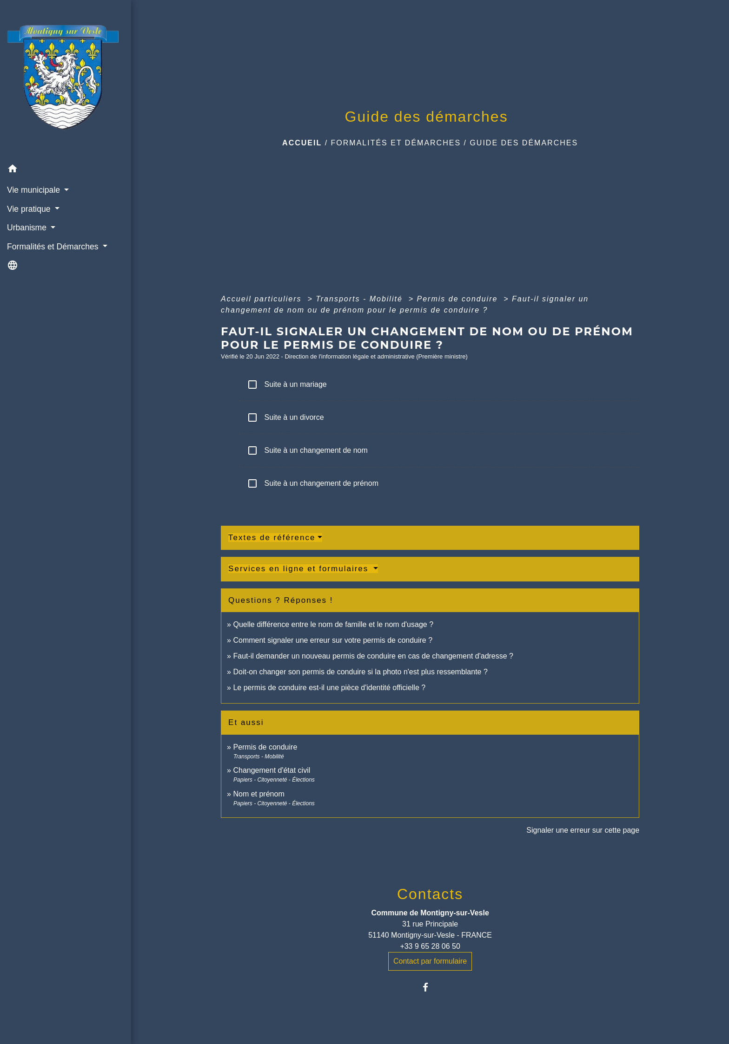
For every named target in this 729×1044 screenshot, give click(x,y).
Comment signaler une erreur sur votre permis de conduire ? (332, 640)
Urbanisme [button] (28, 227)
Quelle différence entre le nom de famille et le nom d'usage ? (333, 624)
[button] (65, 170)
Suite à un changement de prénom (312, 483)
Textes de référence (271, 537)
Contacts (430, 894)
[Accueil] (65, 80)
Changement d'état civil (271, 770)
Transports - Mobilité (360, 299)
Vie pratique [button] (30, 209)
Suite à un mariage (287, 384)
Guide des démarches (524, 143)
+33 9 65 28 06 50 (430, 946)
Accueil (302, 143)
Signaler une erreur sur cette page (582, 830)
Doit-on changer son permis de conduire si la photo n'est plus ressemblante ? (360, 672)
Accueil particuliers (263, 299)
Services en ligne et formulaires (299, 568)
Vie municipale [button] (34, 190)
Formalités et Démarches (396, 143)
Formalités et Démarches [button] (53, 246)
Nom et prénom (258, 794)
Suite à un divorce (285, 417)
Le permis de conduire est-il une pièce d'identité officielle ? (329, 688)
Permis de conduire (459, 299)
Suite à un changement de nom (307, 450)
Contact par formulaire (430, 961)
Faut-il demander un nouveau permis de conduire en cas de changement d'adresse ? (373, 656)
